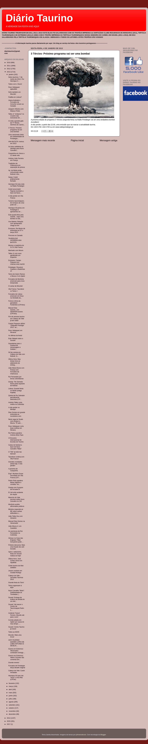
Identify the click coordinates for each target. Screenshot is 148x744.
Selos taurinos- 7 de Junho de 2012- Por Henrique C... (16, 79)
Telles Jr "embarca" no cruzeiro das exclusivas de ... (16, 116)
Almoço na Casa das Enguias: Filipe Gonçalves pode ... (15, 540)
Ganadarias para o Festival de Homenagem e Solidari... (14, 346)
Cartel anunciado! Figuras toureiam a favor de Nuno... (15, 191)
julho (11, 699)
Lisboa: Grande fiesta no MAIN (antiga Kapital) (15, 390)
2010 (9, 62)
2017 (9, 724)
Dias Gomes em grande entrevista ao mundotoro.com (16, 414)
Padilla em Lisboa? (15, 97)
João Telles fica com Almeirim (15, 517)
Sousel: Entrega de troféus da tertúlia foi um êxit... (16, 599)
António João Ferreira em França (15, 159)
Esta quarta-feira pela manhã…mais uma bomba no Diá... (15, 216)
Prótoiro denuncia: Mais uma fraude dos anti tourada (16, 547)
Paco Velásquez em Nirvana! (15, 331)
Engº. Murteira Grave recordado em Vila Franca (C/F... (15, 475)
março (11, 686)
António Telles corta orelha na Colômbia (16, 403)
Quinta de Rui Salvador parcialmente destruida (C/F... (16, 397)
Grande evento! (13, 662)
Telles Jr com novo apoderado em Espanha (14, 255)
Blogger (103, 735)
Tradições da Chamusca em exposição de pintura (16, 165)
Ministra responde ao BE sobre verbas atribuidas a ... (15, 511)
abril (10, 689)
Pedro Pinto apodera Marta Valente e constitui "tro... (15, 482)
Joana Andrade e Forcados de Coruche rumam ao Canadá (16, 103)
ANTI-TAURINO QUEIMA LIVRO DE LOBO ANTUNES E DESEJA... (16, 643)
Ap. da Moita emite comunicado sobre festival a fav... (15, 172)
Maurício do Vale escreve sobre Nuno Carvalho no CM (16, 499)
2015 (9, 721)
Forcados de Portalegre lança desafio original (16, 666)
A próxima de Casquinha (13, 470)
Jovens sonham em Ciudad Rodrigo (15, 571)
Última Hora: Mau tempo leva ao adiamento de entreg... (14, 362)
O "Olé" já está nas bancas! (15, 453)
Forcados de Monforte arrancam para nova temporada (16, 281)
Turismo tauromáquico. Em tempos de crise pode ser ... (16, 203)
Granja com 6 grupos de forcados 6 (15, 488)
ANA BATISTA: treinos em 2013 (16, 142)
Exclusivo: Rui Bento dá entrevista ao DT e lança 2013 (16, 230)
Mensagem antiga (108, 140)
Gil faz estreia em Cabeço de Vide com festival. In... (16, 354)
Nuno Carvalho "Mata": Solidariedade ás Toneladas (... (16, 592)
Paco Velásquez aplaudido (14, 88)
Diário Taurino (39, 18)
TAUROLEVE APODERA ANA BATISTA (14, 240)
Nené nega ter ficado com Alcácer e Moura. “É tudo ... (15, 421)
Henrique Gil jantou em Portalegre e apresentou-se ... (16, 210)
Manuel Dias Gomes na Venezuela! (16, 522)
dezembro (12, 714)
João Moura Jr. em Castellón (14, 527)
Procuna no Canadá (15, 235)
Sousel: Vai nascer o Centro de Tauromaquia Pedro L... (16, 607)
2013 (9, 72)
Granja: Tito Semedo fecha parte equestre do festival (16, 383)
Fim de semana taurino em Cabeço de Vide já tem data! (16, 318)
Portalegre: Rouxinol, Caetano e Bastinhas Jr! (16, 269)
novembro (12, 711)
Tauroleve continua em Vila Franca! (16, 458)
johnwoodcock (81, 735)
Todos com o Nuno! (15, 84)
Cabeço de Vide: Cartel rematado (16, 671)
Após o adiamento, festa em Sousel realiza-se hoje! (14, 553)
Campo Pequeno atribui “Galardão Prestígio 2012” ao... (16, 325)
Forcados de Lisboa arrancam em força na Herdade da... (15, 296)
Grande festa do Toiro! (16, 582)
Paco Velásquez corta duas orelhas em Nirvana (16, 428)
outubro (12, 708)
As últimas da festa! (15, 335)
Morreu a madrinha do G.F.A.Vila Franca (16, 246)
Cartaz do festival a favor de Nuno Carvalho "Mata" (15, 447)
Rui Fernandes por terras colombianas (15, 378)
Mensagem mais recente (43, 140)
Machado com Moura (15, 250)
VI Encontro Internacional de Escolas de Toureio (15, 440)
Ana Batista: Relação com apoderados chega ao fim (15, 223)
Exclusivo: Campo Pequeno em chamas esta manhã (16, 262)
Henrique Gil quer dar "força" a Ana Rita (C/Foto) (15, 677)
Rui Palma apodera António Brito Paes (15, 434)
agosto (11, 702)
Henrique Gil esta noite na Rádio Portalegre (16, 185)
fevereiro (12, 683)
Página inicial (77, 140)
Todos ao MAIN (13, 632)
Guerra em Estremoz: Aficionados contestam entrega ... (16, 651)
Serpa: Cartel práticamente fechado (13, 179)
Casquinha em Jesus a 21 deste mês (16, 154)
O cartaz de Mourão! (15, 286)
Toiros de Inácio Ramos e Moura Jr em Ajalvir (16, 275)
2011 (9, 66)
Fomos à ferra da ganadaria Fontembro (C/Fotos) (16, 303)
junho (11, 696)
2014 (9, 718)
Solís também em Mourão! (14, 93)
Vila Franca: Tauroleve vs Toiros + (16, 290)
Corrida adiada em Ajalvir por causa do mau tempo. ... (16, 622)
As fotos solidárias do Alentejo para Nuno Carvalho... (16, 148)
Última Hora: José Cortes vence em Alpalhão (15, 560)
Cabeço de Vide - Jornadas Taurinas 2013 (15, 577)
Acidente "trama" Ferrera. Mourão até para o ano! (16, 615)
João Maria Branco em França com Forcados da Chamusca (16, 371)
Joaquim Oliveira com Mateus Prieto (15, 110)
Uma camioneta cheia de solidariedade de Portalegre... (16, 136)
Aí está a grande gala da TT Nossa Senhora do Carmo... (16, 123)
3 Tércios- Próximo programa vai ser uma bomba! (60, 53)
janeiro (11, 74)
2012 (9, 69)
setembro (12, 705)
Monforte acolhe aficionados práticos (16, 505)
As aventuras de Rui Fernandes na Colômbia (15, 533)
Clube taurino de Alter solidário (15, 566)
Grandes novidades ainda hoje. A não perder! (15, 464)
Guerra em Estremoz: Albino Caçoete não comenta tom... (16, 657)
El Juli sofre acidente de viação (15, 493)
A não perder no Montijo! (14, 408)
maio (11, 693)
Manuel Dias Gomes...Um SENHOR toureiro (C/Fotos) (15, 310)
